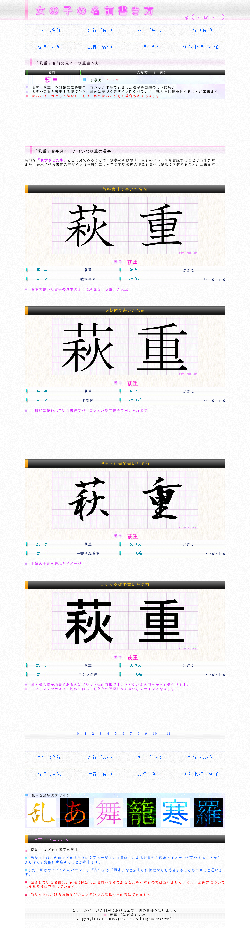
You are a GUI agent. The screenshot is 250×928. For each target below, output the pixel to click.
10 (155, 733)
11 (168, 733)
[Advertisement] (99, 119)
